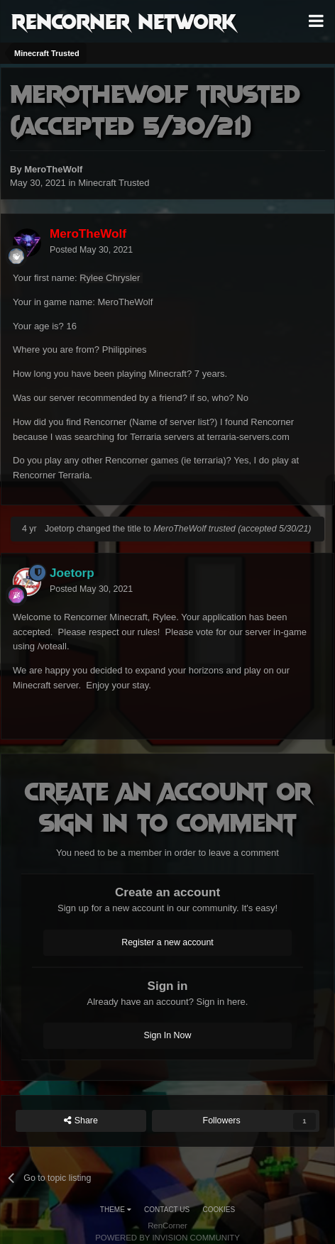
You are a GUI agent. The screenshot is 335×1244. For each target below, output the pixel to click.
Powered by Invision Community (167, 1237)
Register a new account (167, 942)
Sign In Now (168, 1035)
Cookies (219, 1209)
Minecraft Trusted (113, 182)
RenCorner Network (123, 20)
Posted (91, 250)
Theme (115, 1209)
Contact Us (167, 1209)
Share (81, 1121)
